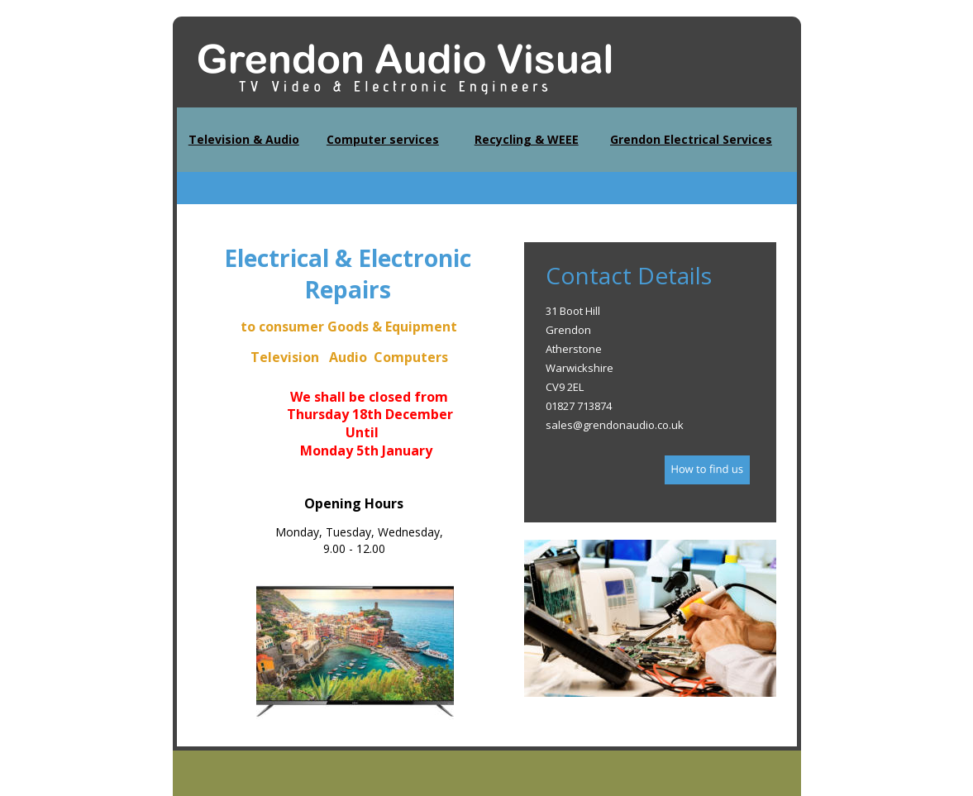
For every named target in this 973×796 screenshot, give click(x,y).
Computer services (383, 139)
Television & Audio (243, 139)
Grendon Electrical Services (691, 139)
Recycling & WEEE (527, 139)
